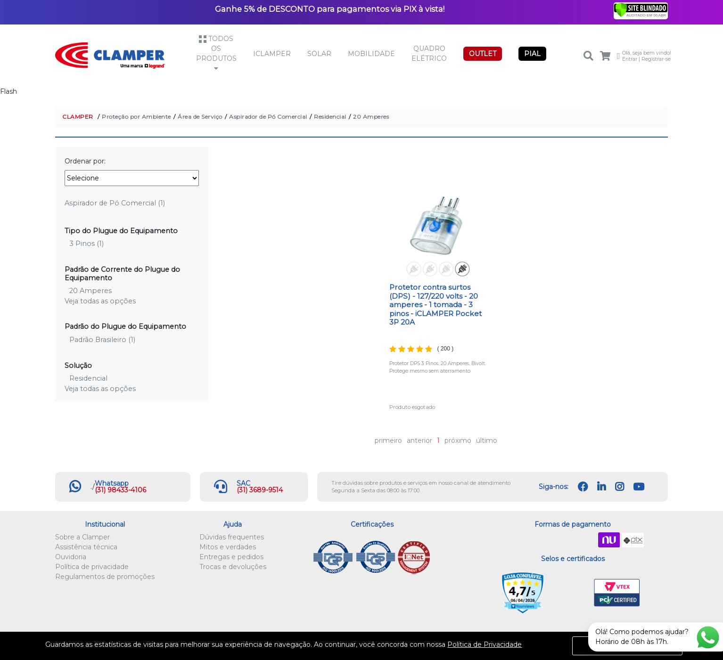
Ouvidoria (70, 557)
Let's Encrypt (571, 593)
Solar (319, 53)
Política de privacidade (92, 566)
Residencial (330, 116)
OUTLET (482, 53)
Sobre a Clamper (82, 537)
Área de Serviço (200, 116)
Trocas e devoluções (232, 566)
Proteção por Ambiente (136, 116)
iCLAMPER (272, 53)
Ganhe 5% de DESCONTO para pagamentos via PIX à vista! (329, 9)
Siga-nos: (553, 486)
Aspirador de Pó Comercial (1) (115, 203)
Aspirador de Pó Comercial (268, 116)
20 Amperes (371, 116)
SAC (243, 483)
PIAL (532, 53)
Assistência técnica (86, 547)
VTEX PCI (617, 593)
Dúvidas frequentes (231, 537)
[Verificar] (641, 9)
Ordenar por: (85, 161)
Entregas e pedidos (231, 557)
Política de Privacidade (484, 644)
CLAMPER (77, 116)
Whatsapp (112, 483)
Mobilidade (371, 53)
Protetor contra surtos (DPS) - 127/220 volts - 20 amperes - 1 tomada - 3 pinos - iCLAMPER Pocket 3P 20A (435, 304)
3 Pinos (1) (86, 243)
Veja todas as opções (100, 301)
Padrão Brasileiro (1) (102, 339)
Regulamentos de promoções (105, 576)
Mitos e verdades (227, 547)
